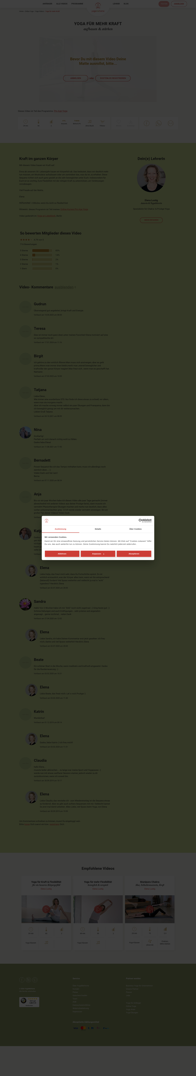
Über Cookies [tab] (135, 529)
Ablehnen (62, 554)
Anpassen (98, 554)
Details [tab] (98, 529)
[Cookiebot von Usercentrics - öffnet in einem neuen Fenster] (141, 521)
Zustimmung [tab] (60, 529)
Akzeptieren (134, 554)
